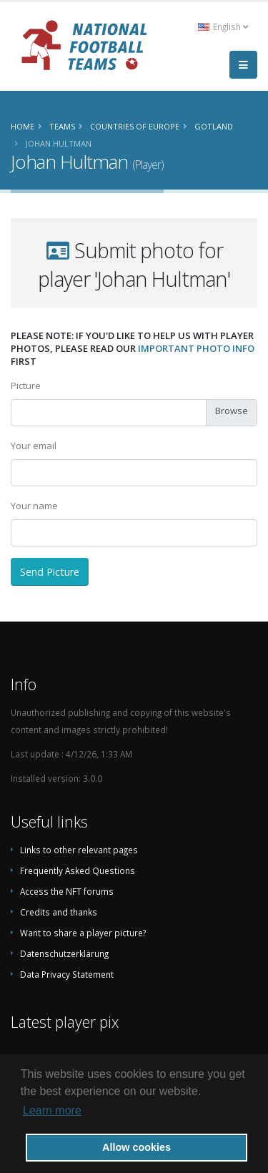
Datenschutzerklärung (64, 953)
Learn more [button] (52, 1110)
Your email (33, 445)
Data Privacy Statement (67, 974)
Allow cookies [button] (136, 1147)
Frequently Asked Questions (77, 870)
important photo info (196, 348)
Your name (34, 505)
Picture (26, 385)
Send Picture (49, 572)
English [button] (223, 26)
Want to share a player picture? (83, 932)
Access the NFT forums (67, 891)
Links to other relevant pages (79, 849)
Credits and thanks (58, 912)
